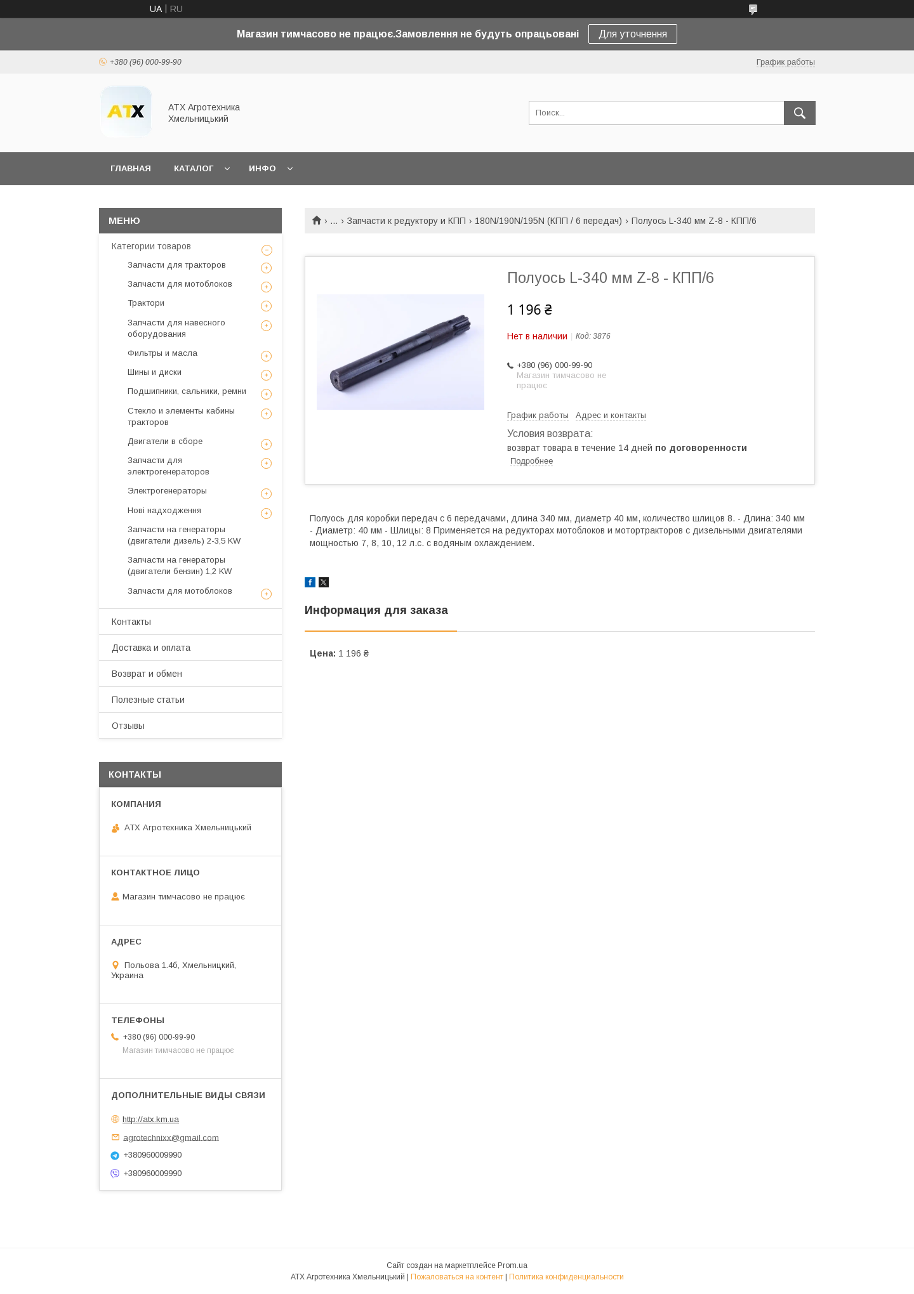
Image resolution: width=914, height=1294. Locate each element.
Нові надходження (164, 510)
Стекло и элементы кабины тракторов (181, 416)
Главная (130, 168)
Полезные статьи (148, 700)
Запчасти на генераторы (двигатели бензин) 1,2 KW (180, 565)
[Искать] (800, 113)
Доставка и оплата (151, 648)
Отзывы (128, 726)
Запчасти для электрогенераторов (168, 465)
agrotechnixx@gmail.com (171, 1137)
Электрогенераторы (167, 490)
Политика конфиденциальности (566, 1276)
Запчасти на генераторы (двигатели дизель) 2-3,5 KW (184, 535)
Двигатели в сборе (165, 441)
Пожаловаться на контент (457, 1276)
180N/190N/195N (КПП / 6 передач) (548, 221)
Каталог (193, 168)
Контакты (131, 622)
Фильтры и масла (162, 353)
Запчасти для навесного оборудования (176, 328)
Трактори (146, 303)
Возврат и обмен (147, 674)
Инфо (262, 168)
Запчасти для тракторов (177, 265)
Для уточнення (633, 34)
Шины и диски (155, 372)
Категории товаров (151, 246)
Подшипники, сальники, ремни (187, 391)
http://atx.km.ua (151, 1119)
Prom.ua (512, 1265)
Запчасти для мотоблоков (180, 284)
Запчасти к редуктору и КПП (406, 221)
